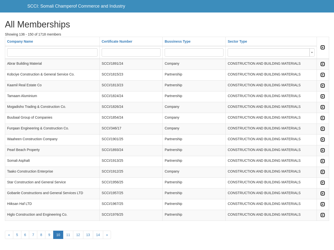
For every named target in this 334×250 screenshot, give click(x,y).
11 (68, 235)
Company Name (20, 41)
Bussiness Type (178, 41)
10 (58, 235)
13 (88, 235)
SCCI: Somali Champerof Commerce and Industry (76, 6)
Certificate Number (117, 41)
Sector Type (237, 41)
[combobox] (271, 52)
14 (98, 235)
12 (78, 235)
